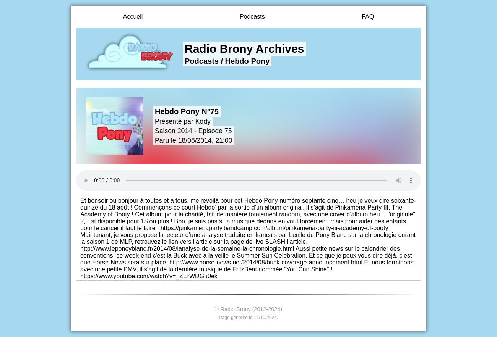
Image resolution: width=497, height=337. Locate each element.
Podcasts (252, 16)
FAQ (368, 16)
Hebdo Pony (247, 61)
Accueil (133, 16)
